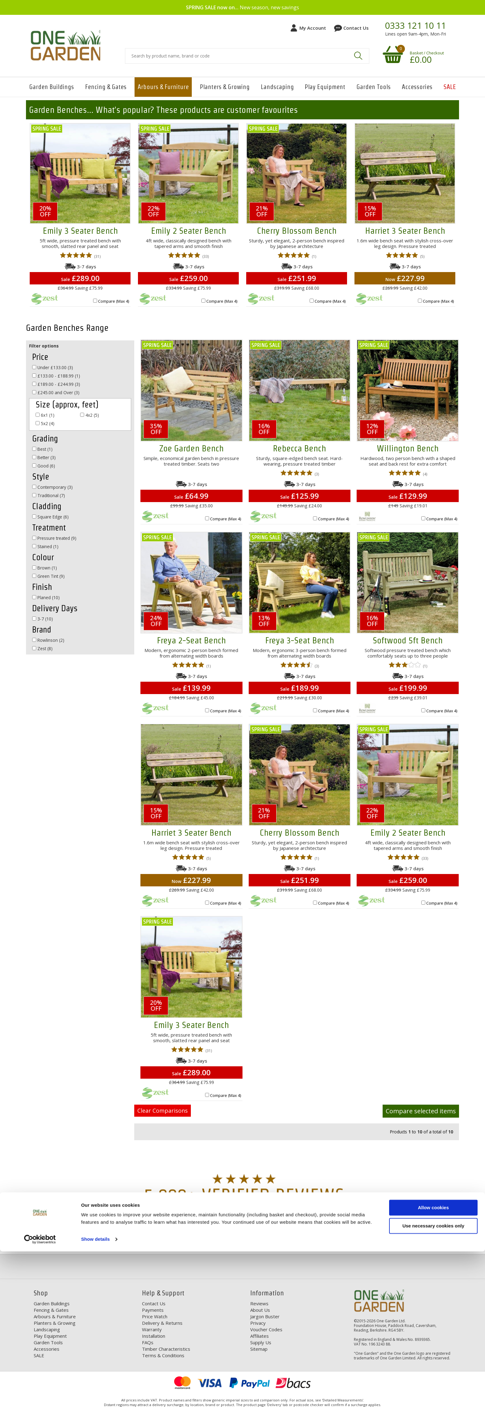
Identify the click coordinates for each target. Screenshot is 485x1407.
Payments (153, 1310)
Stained (45, 546)
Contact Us (356, 28)
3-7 (42, 619)
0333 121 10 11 (415, 25)
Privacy (258, 1323)
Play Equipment (325, 86)
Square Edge (50, 517)
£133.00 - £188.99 (56, 376)
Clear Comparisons (162, 1110)
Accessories (417, 86)
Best (42, 449)
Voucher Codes (266, 1329)
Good (43, 466)
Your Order (444, 1244)
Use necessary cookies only (433, 1381)
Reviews (259, 1303)
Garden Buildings (51, 86)
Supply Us (260, 1342)
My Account (312, 28)
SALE (450, 86)
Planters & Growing (225, 86)
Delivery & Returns (162, 1323)
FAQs (147, 1342)
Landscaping (277, 86)
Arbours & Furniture (163, 86)
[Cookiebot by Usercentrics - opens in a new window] (40, 1395)
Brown (44, 568)
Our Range (317, 1244)
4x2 (89, 415)
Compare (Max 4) (113, 301)
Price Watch (154, 1316)
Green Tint (48, 576)
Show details (95, 1394)
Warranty (152, 1329)
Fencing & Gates (106, 86)
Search (358, 56)
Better (44, 457)
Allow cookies (433, 1363)
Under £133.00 (52, 367)
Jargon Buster (265, 1316)
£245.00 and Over (55, 392)
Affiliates (259, 1336)
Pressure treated (54, 538)
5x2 (45, 423)
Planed (46, 597)
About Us (260, 1310)
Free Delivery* (60, 1244)
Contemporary (52, 487)
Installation (153, 1336)
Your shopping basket (392, 54)
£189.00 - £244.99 (56, 384)
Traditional (48, 495)
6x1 (45, 415)
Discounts (191, 1244)
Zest (42, 648)
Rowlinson (48, 640)
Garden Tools (373, 86)
